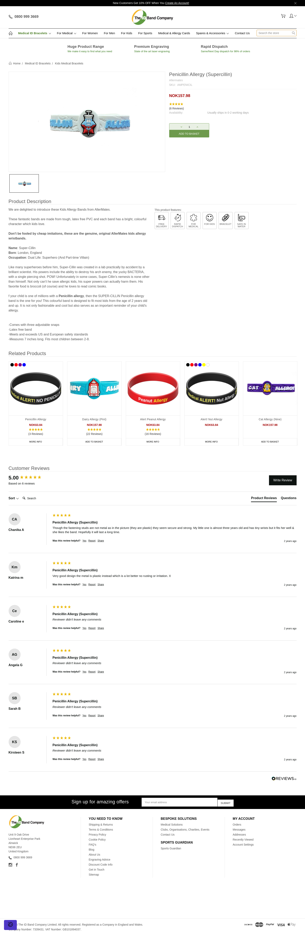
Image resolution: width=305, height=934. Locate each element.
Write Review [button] (282, 480)
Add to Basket (94, 441)
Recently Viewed (243, 838)
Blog (91, 848)
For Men (109, 33)
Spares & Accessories (212, 33)
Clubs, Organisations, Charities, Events (185, 828)
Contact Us (242, 33)
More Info (35, 441)
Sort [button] (14, 498)
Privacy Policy (97, 833)
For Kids (126, 33)
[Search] (37, 498)
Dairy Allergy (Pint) (94, 419)
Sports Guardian (171, 847)
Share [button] (101, 540)
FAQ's (92, 843)
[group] (30, 477)
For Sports (145, 33)
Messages (239, 828)
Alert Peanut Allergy (153, 419)
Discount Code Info (101, 863)
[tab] (264, 499)
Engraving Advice (99, 858)
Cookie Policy (97, 838)
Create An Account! (177, 3)
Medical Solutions (172, 823)
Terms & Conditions (101, 828)
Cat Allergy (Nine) (270, 419)
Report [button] (92, 540)
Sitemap (94, 873)
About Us (94, 853)
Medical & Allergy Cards (174, 33)
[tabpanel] (35, 403)
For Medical (66, 33)
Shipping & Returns (101, 823)
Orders (237, 823)
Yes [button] (84, 540)
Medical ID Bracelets (34, 33)
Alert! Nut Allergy (211, 419)
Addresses (239, 833)
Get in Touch (96, 868)
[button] (233, 106)
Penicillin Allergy (35, 419)
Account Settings (243, 843)
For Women (90, 33)
